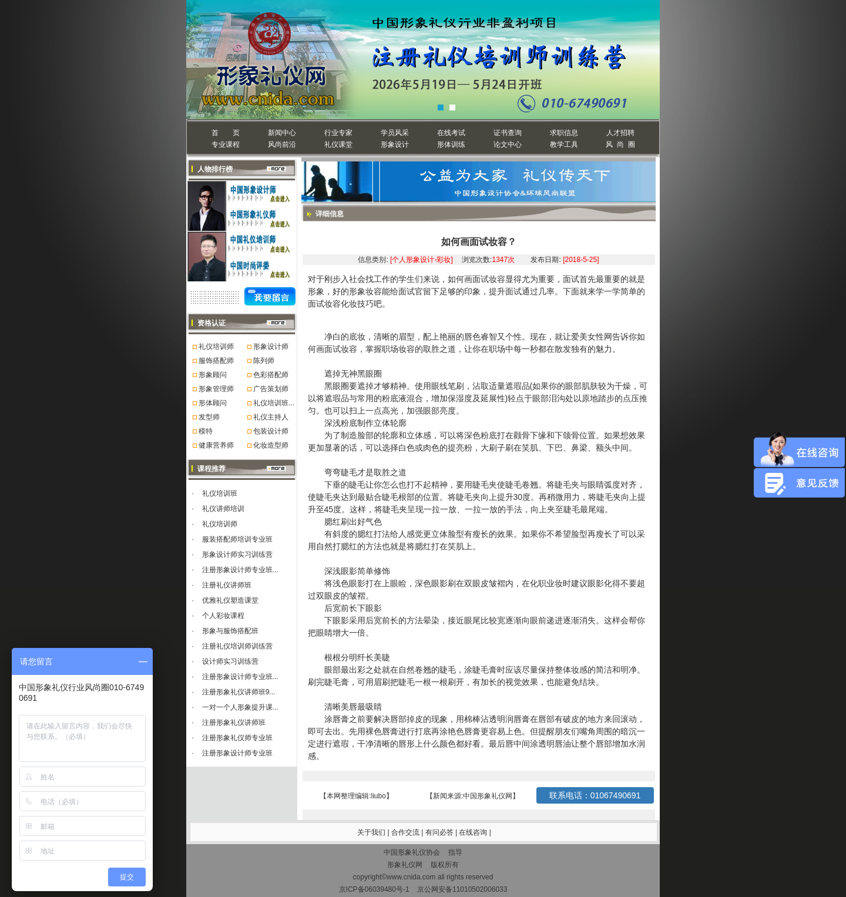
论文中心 (508, 144)
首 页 (225, 133)
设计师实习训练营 (230, 661)
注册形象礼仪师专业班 (237, 738)
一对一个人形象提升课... (240, 707)
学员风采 (395, 133)
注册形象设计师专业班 (237, 753)
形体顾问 (213, 403)
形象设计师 (270, 346)
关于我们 (371, 832)
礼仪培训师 (216, 346)
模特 (206, 431)
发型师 (209, 417)
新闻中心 (282, 133)
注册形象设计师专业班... (240, 570)
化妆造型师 (270, 445)
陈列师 (263, 361)
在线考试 (451, 133)
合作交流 (406, 832)
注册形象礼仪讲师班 (234, 722)
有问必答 (440, 832)
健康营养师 (216, 445)
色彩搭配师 (270, 375)
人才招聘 (620, 133)
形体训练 (451, 144)
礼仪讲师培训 (223, 509)
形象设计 (395, 144)
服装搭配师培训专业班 (237, 539)
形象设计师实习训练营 (237, 554)
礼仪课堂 (338, 144)
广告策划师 (270, 389)
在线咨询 (474, 832)
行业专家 (338, 133)
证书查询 (508, 133)
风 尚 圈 (620, 144)
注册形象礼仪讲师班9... (239, 692)
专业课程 (226, 144)
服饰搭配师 (216, 361)
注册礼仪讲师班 (226, 585)
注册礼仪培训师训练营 (237, 646)
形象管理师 (216, 389)
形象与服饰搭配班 (230, 631)
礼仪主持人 (270, 417)
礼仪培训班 (219, 493)
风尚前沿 (282, 144)
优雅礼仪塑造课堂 (230, 600)
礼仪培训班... (273, 403)
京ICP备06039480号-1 (374, 889)
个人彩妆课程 (223, 616)
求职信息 (564, 133)
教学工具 (564, 144)
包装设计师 (270, 431)
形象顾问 (213, 375)
